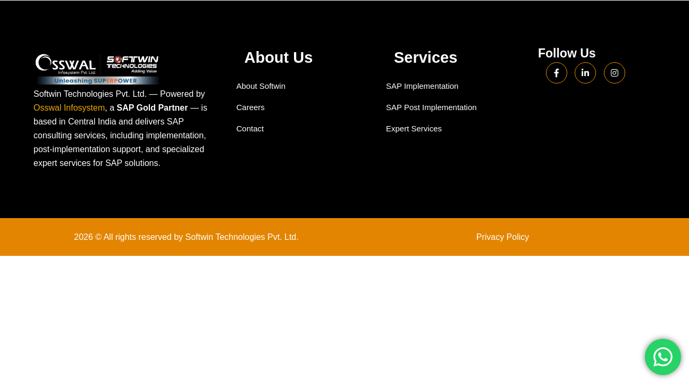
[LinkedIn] (585, 73)
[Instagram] (614, 73)
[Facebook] (556, 73)
